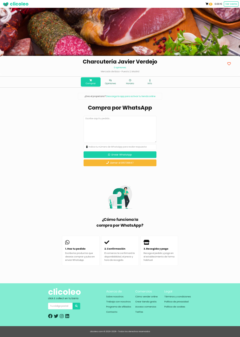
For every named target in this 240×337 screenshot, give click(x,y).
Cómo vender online (146, 296)
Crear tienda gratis (146, 301)
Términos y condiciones (177, 296)
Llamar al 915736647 (120, 163)
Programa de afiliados (118, 306)
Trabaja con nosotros (118, 301)
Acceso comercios (145, 306)
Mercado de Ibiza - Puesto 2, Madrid (120, 71)
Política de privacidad (176, 301)
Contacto (111, 311)
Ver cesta (231, 4)
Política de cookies (174, 306)
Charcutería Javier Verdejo (120, 61)
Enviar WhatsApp (120, 154)
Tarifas (139, 311)
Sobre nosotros (115, 296)
